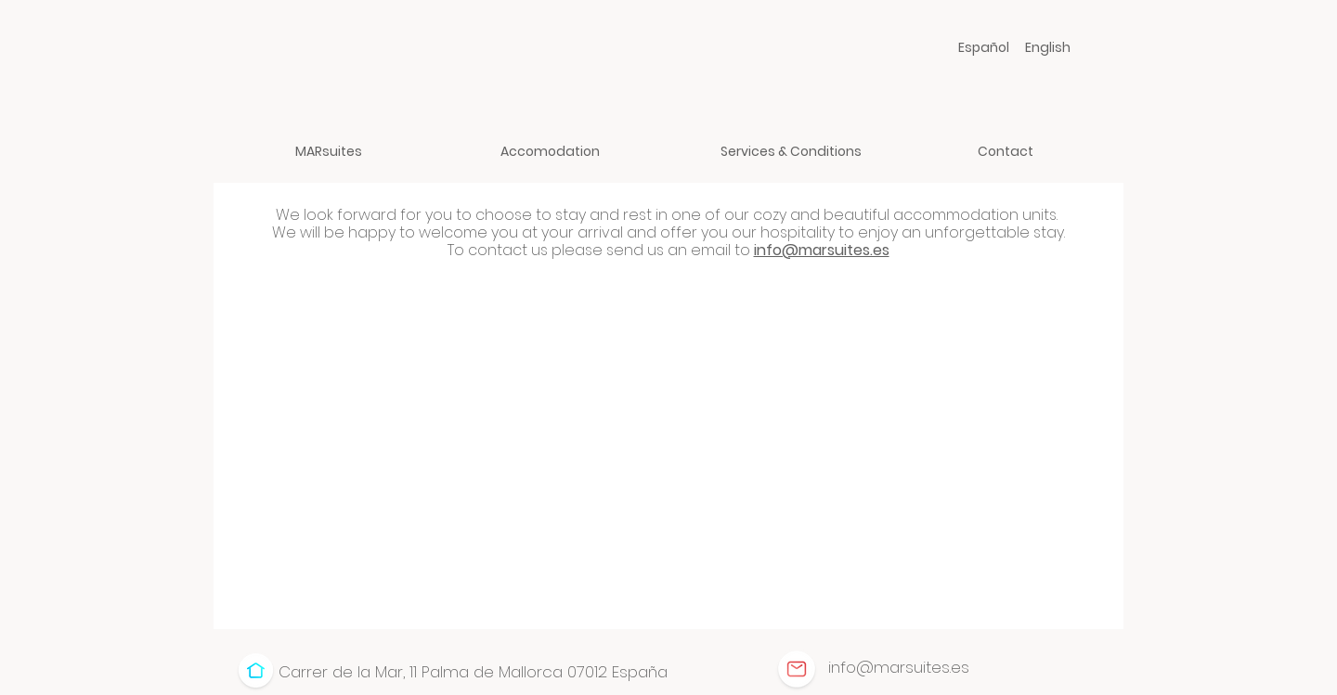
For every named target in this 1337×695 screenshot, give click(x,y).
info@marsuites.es (821, 250)
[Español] (984, 47)
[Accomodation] (550, 151)
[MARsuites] (328, 151)
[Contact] (1005, 151)
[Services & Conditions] (790, 151)
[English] (1048, 47)
